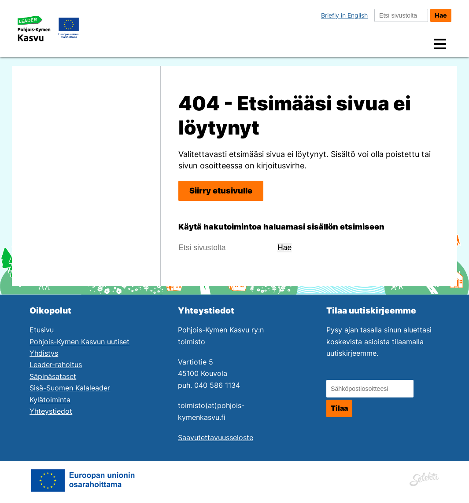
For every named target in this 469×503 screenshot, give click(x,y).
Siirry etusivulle (220, 190)
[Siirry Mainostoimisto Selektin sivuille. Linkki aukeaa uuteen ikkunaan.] (424, 478)
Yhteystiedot (51, 411)
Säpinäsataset (53, 376)
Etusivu (42, 330)
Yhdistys (44, 353)
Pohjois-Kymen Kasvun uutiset (79, 342)
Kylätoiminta (50, 400)
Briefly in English (344, 15)
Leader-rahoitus (56, 365)
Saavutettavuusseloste (215, 438)
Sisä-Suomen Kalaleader (70, 388)
